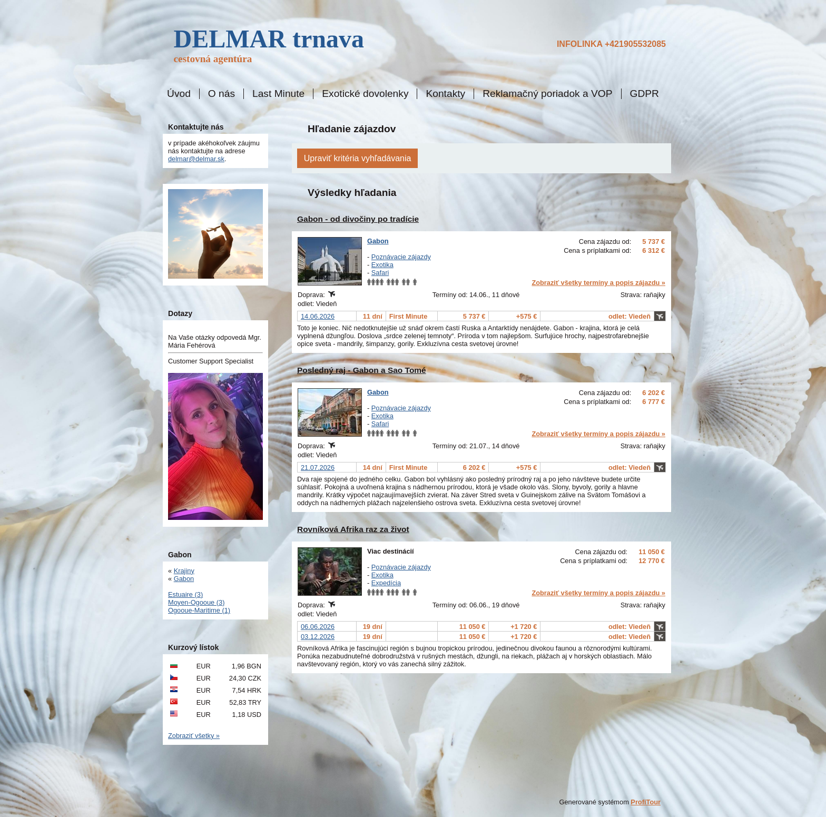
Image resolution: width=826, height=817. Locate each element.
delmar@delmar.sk (196, 159)
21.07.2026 (318, 467)
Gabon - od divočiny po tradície (358, 218)
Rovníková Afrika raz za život (353, 529)
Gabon (378, 241)
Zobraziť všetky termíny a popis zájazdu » (598, 283)
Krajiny (184, 571)
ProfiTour (646, 802)
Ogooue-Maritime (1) (199, 610)
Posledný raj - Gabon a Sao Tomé (361, 370)
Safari (380, 273)
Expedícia (386, 583)
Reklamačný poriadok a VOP (547, 93)
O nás (221, 93)
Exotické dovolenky (365, 93)
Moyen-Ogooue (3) (196, 602)
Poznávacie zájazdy (401, 257)
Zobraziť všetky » (194, 736)
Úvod (179, 93)
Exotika (382, 265)
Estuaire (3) (185, 594)
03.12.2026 (318, 637)
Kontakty (445, 93)
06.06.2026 (318, 627)
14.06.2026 (318, 316)
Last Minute (278, 93)
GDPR (644, 93)
